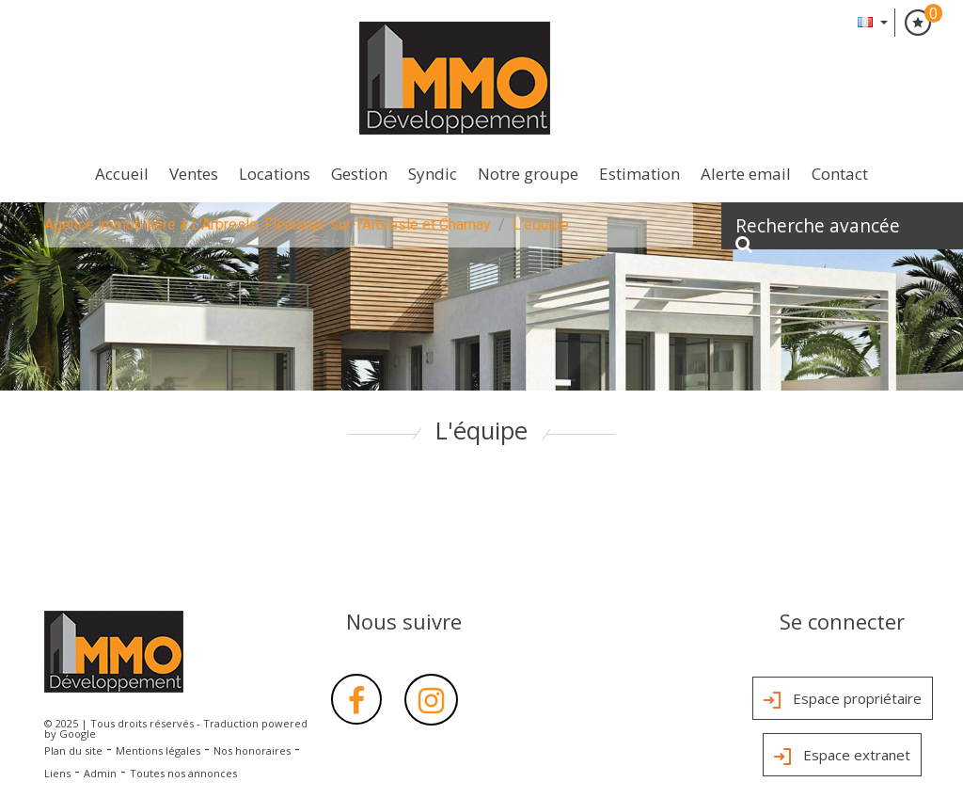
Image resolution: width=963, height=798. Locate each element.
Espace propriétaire (843, 700)
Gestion (359, 173)
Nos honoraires (252, 750)
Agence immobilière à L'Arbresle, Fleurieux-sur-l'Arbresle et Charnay (267, 224)
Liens (57, 773)
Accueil (122, 173)
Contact (840, 173)
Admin (100, 773)
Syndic (432, 173)
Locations (274, 173)
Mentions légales (158, 750)
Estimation (639, 173)
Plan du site (73, 750)
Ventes (193, 173)
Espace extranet (842, 756)
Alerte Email (746, 173)
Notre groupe (528, 173)
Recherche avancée (817, 231)
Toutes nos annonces (183, 773)
